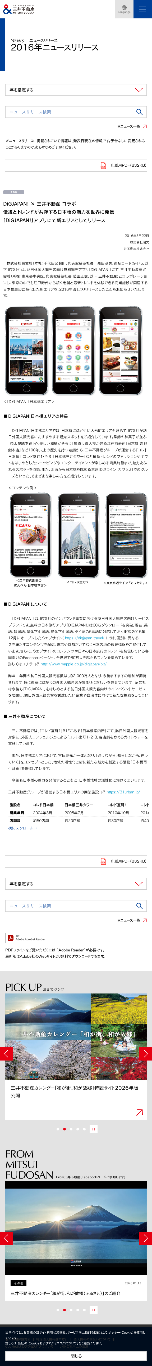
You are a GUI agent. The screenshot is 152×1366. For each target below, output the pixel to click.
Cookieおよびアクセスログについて (53, 1343)
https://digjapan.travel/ (84, 638)
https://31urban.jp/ (123, 792)
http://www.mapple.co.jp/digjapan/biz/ (74, 664)
